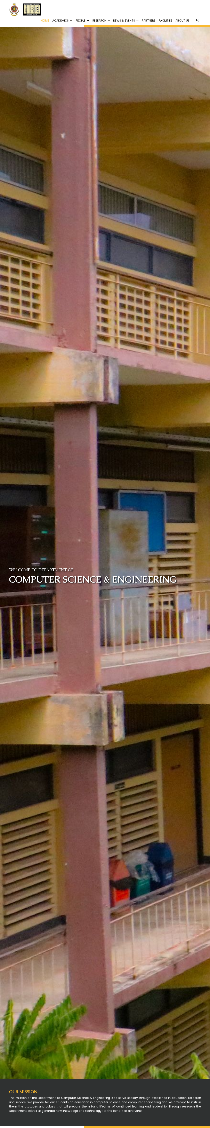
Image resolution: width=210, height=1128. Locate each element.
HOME (45, 20)
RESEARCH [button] (101, 20)
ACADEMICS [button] (62, 20)
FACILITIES (165, 20)
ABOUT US (182, 20)
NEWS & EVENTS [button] (126, 20)
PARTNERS (148, 20)
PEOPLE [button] (82, 20)
